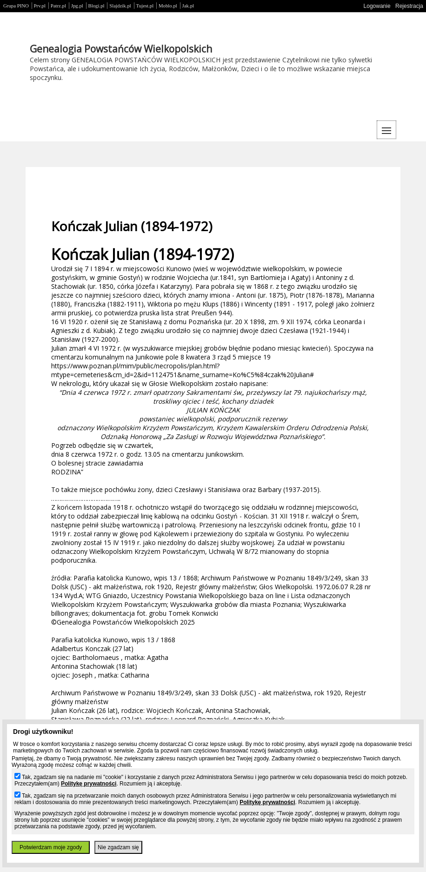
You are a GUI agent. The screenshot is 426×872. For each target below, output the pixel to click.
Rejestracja (409, 6)
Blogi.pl (96, 5)
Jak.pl (188, 5)
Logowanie (377, 6)
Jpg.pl (77, 5)
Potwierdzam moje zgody (51, 847)
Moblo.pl (168, 5)
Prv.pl (40, 5)
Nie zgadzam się (118, 847)
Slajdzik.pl (120, 5)
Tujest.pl (145, 5)
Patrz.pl (58, 5)
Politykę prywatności (88, 783)
